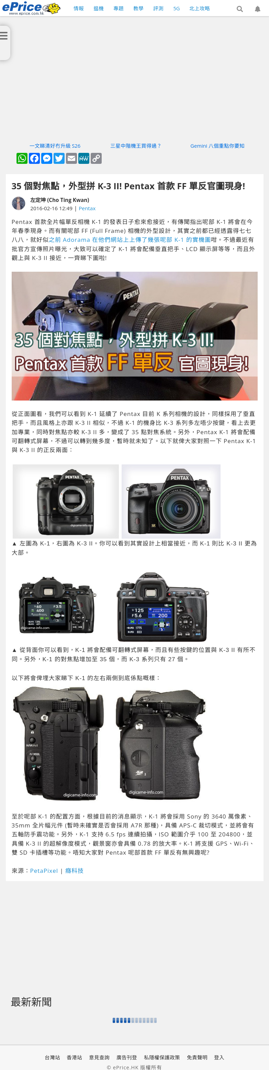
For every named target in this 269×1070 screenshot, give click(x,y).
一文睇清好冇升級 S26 (55, 145)
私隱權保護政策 (162, 1057)
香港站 (74, 1057)
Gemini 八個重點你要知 (217, 145)
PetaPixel (44, 871)
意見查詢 (99, 1057)
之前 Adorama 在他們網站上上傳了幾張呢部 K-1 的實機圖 (130, 240)
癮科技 (74, 871)
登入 (219, 1057)
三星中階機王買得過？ (136, 145)
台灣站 (52, 1057)
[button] (240, 9)
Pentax (87, 208)
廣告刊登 (126, 1057)
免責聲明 (197, 1057)
